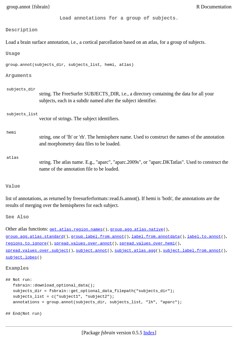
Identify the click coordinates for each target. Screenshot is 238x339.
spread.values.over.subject (37, 250)
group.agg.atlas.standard (35, 236)
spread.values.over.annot (83, 243)
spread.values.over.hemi (147, 243)
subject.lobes (21, 257)
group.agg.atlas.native (136, 229)
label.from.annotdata (155, 236)
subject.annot (91, 250)
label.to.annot (204, 236)
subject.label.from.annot (192, 250)
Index (149, 332)
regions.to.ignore (26, 243)
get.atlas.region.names (76, 229)
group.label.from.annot (97, 236)
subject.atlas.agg (135, 250)
